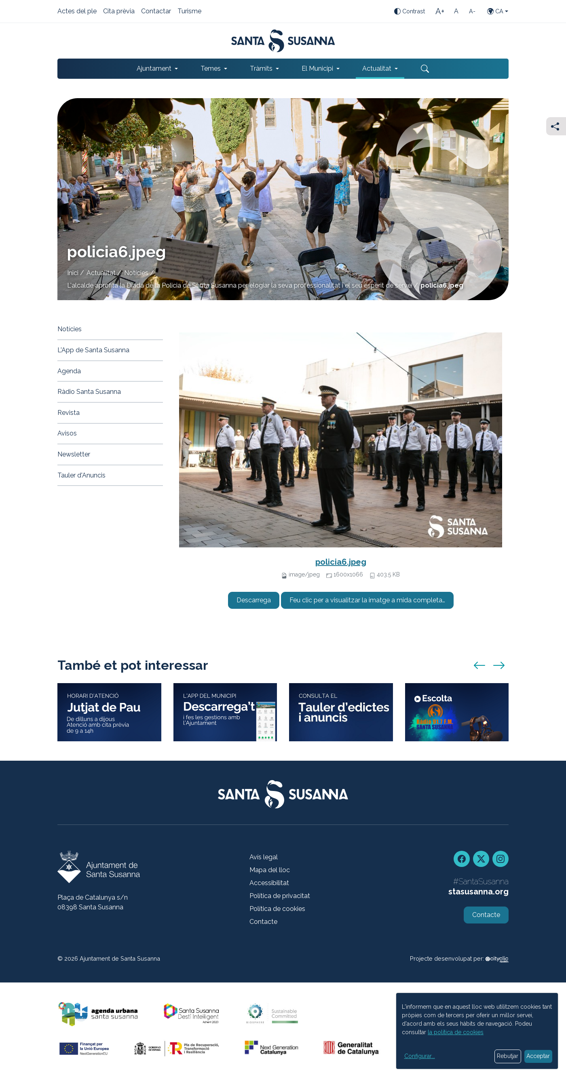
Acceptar (538, 1056)
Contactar (156, 11)
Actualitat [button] (376, 68)
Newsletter (73, 454)
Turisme (189, 11)
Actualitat (101, 273)
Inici (72, 273)
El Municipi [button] (317, 68)
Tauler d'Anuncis (81, 475)
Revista (68, 412)
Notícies (136, 273)
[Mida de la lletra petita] (472, 11)
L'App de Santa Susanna (93, 350)
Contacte (263, 922)
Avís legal (263, 857)
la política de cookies (456, 1032)
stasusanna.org (478, 891)
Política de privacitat (279, 896)
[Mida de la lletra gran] (440, 11)
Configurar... (419, 1056)
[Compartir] (556, 126)
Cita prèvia (119, 11)
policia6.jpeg (340, 562)
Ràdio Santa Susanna (89, 391)
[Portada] (283, 40)
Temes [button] (211, 68)
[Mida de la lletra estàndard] (456, 11)
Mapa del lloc (269, 870)
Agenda (69, 371)
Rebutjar (507, 1056)
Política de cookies (277, 909)
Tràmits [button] (261, 68)
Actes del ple (77, 11)
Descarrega (254, 600)
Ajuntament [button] (154, 68)
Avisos (67, 433)
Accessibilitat (269, 883)
